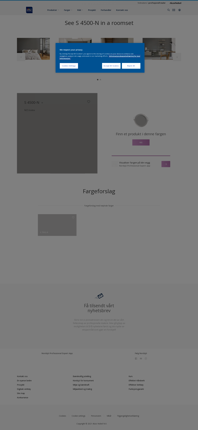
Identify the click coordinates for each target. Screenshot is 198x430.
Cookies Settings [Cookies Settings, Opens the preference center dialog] (69, 66)
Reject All (131, 66)
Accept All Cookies (111, 66)
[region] (100, 58)
